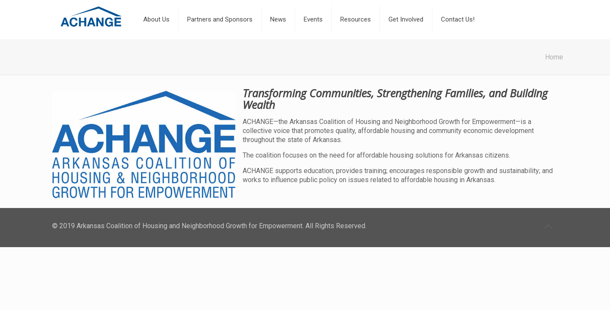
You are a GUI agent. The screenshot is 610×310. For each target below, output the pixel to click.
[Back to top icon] (549, 226)
